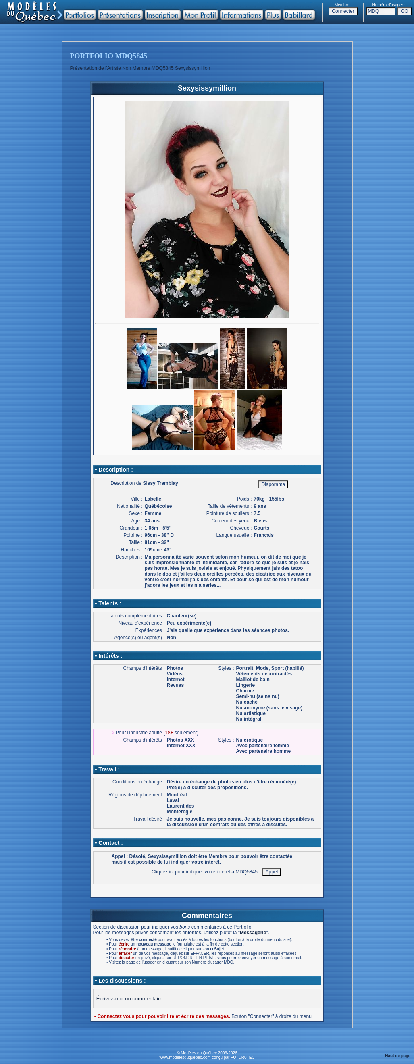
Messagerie (253, 932)
